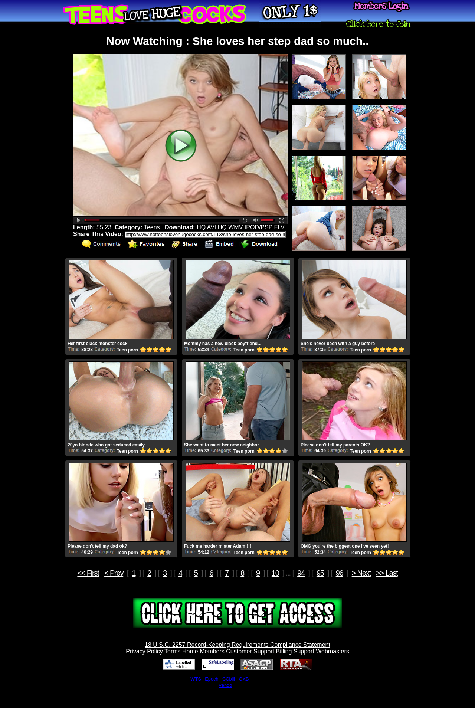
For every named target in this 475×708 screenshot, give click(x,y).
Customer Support (250, 651)
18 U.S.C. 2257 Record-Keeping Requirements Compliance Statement (237, 645)
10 (275, 573)
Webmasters (332, 651)
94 (301, 573)
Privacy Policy (144, 651)
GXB (244, 679)
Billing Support (295, 651)
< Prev (113, 573)
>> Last (386, 573)
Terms (172, 651)
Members (212, 651)
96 (339, 573)
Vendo (225, 685)
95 (320, 573)
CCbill (228, 679)
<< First (88, 573)
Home (190, 651)
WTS (195, 679)
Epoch (211, 679)
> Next (361, 573)
